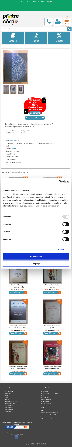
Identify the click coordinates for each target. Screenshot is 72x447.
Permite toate (36, 256)
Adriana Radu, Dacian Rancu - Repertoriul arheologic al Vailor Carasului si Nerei (18, 328)
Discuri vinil (8, 412)
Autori (6, 395)
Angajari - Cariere (46, 403)
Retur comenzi (45, 401)
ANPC (42, 411)
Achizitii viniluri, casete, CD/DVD (50, 393)
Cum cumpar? (45, 397)
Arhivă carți (8, 393)
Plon (13, 149)
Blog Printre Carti (10, 403)
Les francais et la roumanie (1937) (52, 327)
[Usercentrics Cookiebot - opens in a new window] (58, 181)
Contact (43, 395)
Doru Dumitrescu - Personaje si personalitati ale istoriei (52, 368)
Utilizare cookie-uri (46, 419)
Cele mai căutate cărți (11, 401)
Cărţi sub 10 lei (9, 410)
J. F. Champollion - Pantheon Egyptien (52, 286)
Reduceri (59, 37)
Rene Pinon (14, 141)
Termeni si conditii (46, 417)
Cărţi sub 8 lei (9, 407)
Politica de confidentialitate (49, 415)
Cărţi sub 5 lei (9, 405)
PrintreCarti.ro (43, 444)
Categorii (13, 37)
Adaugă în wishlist (35, 118)
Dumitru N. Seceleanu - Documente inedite (18, 286)
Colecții (7, 399)
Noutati (36, 37)
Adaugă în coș (18, 292)
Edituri (6, 397)
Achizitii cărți (44, 391)
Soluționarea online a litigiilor (49, 413)
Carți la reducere (9, 391)
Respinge (36, 263)
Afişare (61, 249)
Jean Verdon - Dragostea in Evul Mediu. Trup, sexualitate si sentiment (18, 369)
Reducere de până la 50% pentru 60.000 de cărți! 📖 (36, 2)
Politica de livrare (46, 399)
